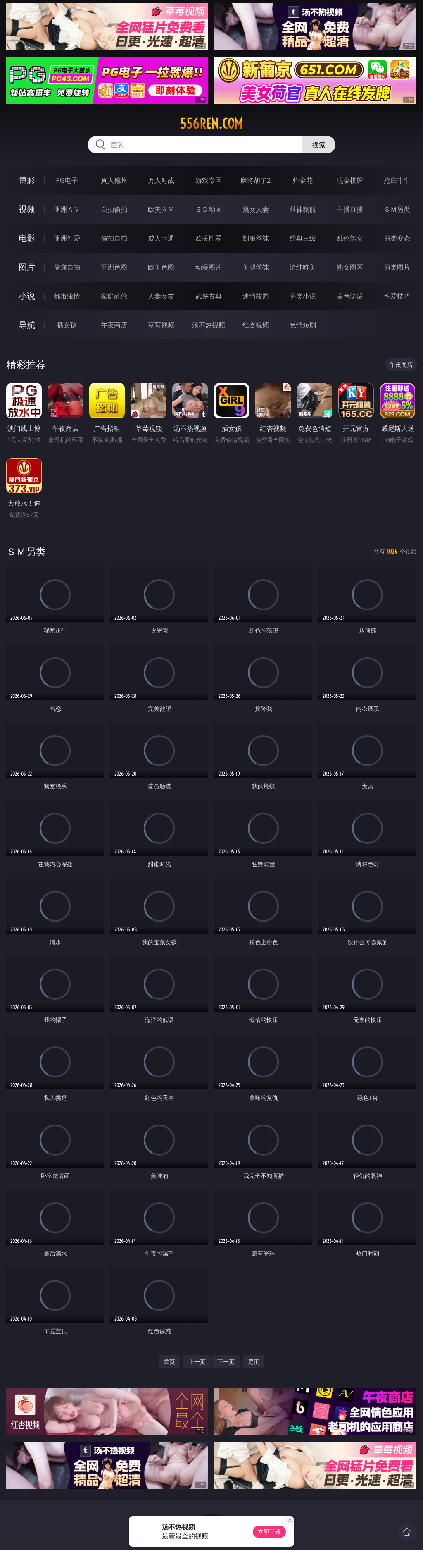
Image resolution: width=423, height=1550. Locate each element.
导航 (27, 324)
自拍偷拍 (114, 209)
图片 (27, 266)
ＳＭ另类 (397, 209)
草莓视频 (161, 325)
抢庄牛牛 (397, 180)
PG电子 (67, 180)
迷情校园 (255, 296)
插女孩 (67, 325)
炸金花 (303, 180)
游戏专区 (208, 180)
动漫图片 (208, 267)
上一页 (197, 1362)
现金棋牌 (350, 180)
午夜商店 (114, 325)
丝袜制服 (303, 209)
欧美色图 (161, 267)
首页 (169, 1362)
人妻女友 (161, 296)
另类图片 (397, 267)
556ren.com (211, 123)
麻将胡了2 (255, 180)
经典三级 (303, 238)
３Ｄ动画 (208, 209)
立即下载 (269, 1532)
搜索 (319, 144)
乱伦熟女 (350, 238)
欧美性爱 (208, 238)
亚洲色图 (114, 267)
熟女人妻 (255, 209)
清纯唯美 (303, 267)
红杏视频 (255, 325)
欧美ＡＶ (161, 209)
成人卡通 (161, 238)
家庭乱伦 (114, 296)
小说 (27, 295)
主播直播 (350, 209)
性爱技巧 (397, 296)
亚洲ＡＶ (67, 209)
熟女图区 (350, 267)
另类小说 (303, 296)
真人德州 (114, 180)
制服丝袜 (255, 238)
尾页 (253, 1362)
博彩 (27, 180)
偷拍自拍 (114, 238)
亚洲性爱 (67, 238)
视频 (27, 209)
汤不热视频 (208, 325)
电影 (27, 238)
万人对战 (161, 180)
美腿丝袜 (255, 267)
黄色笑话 (350, 296)
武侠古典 (208, 296)
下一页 (226, 1362)
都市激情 (67, 296)
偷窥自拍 (67, 267)
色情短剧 (303, 325)
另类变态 (397, 238)
